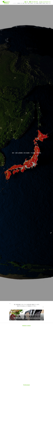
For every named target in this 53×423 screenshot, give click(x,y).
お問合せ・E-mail (48, 3)
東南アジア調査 (27, 3)
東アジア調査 (22, 3)
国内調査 (18, 3)
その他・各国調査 (35, 3)
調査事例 (40, 3)
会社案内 (43, 3)
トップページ (15, 3)
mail (26, 1)
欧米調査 (31, 3)
